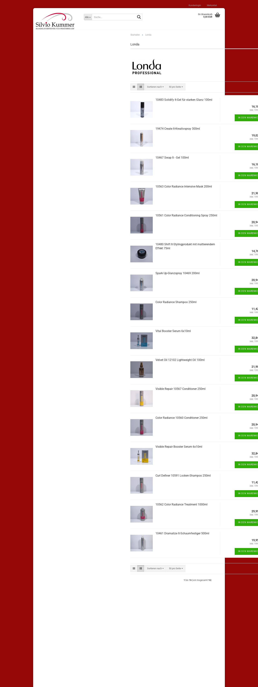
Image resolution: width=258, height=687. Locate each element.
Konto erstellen (46, 76)
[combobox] (110, 90)
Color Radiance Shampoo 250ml (130, 305)
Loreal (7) (43, 114)
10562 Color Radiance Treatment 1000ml (136, 508)
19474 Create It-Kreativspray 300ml (132, 132)
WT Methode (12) (47, 136)
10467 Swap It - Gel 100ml (127, 161)
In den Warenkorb (204, 121)
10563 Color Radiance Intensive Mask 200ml (138, 190)
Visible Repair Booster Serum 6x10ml (133, 450)
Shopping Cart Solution (117, 682)
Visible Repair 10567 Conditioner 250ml (135, 392)
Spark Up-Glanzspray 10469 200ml (132, 276)
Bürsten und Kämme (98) (51, 171)
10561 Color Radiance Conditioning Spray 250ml (141, 219)
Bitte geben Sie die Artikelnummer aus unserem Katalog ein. (56, 237)
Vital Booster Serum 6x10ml (127, 334)
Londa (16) (44, 121)
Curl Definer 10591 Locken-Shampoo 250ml (137, 479)
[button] (88, 90)
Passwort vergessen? (50, 81)
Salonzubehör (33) (48, 203)
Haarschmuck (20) (48, 196)
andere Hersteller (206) (50, 143)
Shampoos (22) (46, 150)
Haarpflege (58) (46, 164)
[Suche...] (88, 17)
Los (73, 253)
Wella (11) (44, 107)
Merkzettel (211, 5)
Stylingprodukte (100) (49, 157)
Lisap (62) (44, 100)
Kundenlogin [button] (194, 5)
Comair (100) (45, 129)
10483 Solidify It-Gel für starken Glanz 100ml (138, 103)
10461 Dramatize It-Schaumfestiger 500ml (137, 537)
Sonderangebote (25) (49, 93)
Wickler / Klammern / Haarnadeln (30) (55, 187)
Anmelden (57, 68)
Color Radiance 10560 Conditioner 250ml (136, 421)
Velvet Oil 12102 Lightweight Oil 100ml (134, 363)
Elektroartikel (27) (48, 178)
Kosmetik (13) (46, 210)
